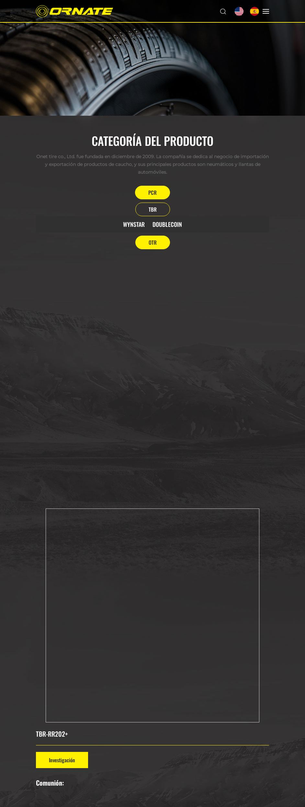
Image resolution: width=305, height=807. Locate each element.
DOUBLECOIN (167, 224)
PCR (152, 192)
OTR (153, 242)
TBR (153, 209)
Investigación (62, 760)
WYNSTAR (134, 224)
